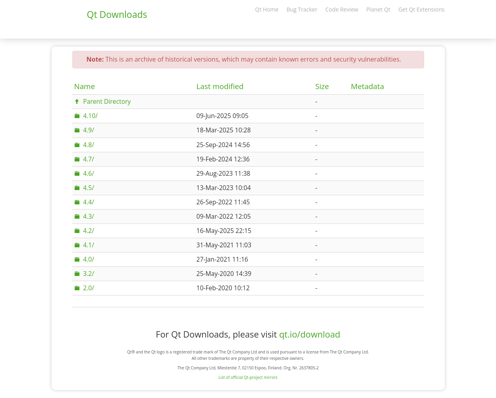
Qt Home (266, 9)
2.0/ (88, 287)
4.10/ (90, 115)
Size (322, 86)
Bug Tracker (301, 9)
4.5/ (88, 187)
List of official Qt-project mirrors (248, 377)
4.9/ (88, 130)
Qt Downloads (117, 14)
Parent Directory (107, 101)
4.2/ (88, 230)
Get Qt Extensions (421, 9)
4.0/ (88, 259)
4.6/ (88, 173)
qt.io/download (309, 334)
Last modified (219, 86)
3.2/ (88, 273)
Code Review (341, 9)
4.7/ (88, 159)
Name (84, 86)
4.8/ (88, 144)
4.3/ (88, 216)
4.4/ (88, 202)
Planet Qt (378, 9)
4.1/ (88, 245)
